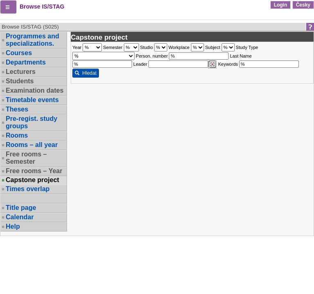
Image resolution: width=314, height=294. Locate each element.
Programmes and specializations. (32, 40)
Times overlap (27, 188)
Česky (303, 5)
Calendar (20, 217)
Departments (26, 62)
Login (280, 5)
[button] (8, 7)
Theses (17, 109)
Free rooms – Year (34, 170)
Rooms (17, 135)
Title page (21, 207)
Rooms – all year (32, 144)
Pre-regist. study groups (31, 122)
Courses (19, 52)
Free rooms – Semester (26, 158)
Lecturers (21, 71)
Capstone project (32, 180)
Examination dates (34, 90)
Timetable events (32, 99)
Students (20, 81)
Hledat (85, 73)
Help (13, 226)
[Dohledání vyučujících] (212, 64)
